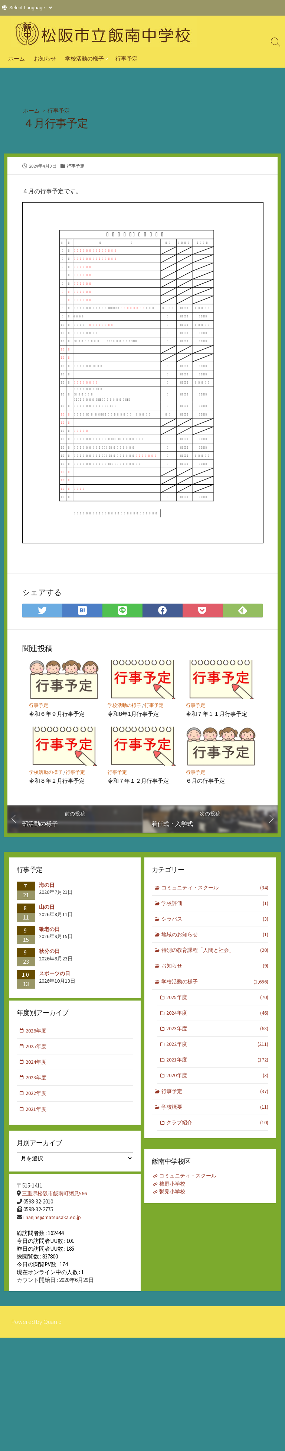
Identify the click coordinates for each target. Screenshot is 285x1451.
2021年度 (217, 1067)
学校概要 (215, 1116)
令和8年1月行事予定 (133, 714)
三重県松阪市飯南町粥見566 (56, 1197)
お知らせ (45, 58)
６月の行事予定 (205, 781)
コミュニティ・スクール (215, 889)
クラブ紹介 (217, 1132)
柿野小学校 (173, 1185)
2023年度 (217, 1035)
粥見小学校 (173, 1193)
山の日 (47, 908)
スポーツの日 (54, 974)
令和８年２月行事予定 (57, 781)
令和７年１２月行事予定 (138, 781)
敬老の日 (49, 930)
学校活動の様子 (84, 58)
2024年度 (217, 1018)
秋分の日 (49, 952)
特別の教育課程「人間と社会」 (215, 954)
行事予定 (126, 58)
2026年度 (37, 1033)
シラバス (215, 921)
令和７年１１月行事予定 (217, 714)
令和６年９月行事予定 (57, 714)
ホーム (16, 58)
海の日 (47, 886)
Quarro (52, 1331)
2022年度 (217, 1051)
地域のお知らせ (215, 938)
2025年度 (217, 1002)
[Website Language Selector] (30, 7)
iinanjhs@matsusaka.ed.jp (53, 1221)
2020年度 (217, 1083)
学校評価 (215, 905)
